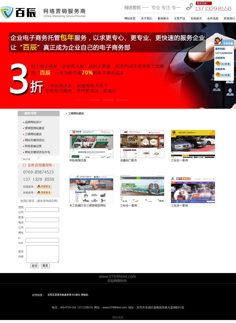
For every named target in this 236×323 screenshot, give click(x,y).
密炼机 (84, 297)
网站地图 (118, 320)
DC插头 (76, 297)
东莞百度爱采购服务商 (59, 297)
